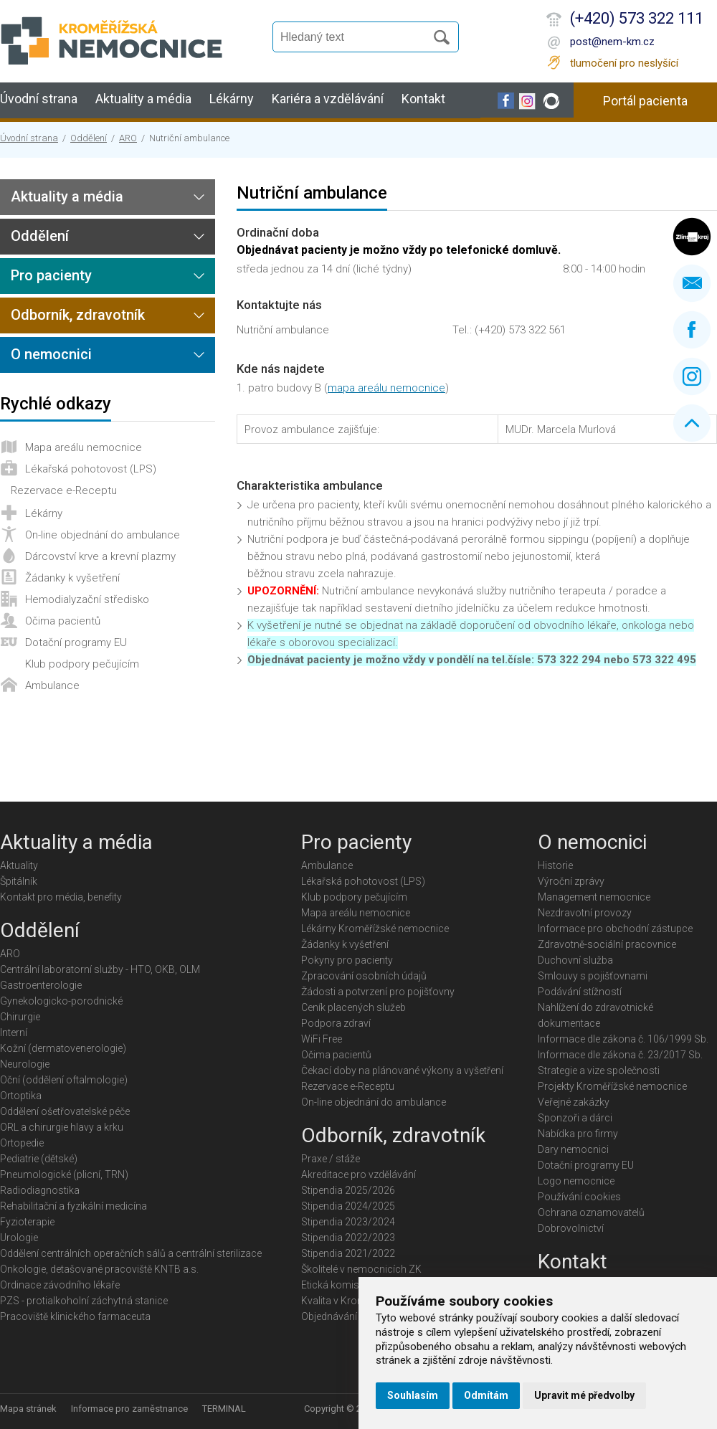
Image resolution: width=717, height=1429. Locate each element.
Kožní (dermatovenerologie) (63, 1048)
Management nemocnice (594, 897)
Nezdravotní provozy (585, 912)
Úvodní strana (38, 98)
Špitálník (18, 881)
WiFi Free (321, 1039)
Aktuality (19, 865)
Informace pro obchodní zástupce (615, 928)
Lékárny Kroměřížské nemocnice (375, 928)
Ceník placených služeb (353, 1007)
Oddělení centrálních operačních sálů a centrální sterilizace (131, 1253)
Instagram (691, 376)
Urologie (19, 1237)
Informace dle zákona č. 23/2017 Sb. (620, 1054)
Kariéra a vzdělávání (328, 98)
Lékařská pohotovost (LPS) (90, 468)
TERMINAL (224, 1408)
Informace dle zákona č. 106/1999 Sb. (623, 1039)
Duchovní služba (575, 960)
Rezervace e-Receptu (64, 490)
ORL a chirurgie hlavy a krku (61, 1127)
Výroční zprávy (571, 881)
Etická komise (332, 1285)
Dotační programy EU (76, 642)
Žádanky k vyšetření (72, 577)
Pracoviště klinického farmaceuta (75, 1316)
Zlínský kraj (691, 236)
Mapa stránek (28, 1408)
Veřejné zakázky (573, 1102)
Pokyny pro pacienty (347, 960)
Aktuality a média (143, 98)
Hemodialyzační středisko (87, 599)
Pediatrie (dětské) (38, 1158)
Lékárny (231, 98)
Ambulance (52, 685)
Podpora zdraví (336, 1023)
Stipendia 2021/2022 (348, 1253)
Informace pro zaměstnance (129, 1408)
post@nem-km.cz (612, 41)
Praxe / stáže (330, 1158)
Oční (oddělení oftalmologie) (64, 1080)
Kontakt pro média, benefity (61, 897)
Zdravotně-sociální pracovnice (607, 944)
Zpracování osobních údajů (364, 976)
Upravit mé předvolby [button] (584, 1395)
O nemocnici (51, 354)
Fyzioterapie (27, 1222)
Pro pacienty (51, 275)
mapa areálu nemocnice (386, 387)
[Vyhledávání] (355, 37)
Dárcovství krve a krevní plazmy (100, 556)
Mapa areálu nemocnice (83, 447)
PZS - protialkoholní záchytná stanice (84, 1300)
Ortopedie (22, 1143)
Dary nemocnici (573, 1149)
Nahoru (691, 423)
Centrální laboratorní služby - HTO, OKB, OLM (100, 969)
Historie (555, 865)
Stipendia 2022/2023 (348, 1237)
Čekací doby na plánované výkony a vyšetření (402, 1070)
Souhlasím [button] (412, 1395)
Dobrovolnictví (571, 1228)
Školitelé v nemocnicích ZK (361, 1269)
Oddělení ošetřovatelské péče (65, 1111)
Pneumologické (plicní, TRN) (64, 1174)
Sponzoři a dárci (575, 1118)
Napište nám (691, 283)
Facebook (691, 329)
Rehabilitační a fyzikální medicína (73, 1206)
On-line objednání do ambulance (102, 534)
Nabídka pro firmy (578, 1133)
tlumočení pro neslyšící (624, 63)
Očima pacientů (62, 620)
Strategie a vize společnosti (599, 1070)
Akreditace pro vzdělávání (358, 1174)
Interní (13, 1032)
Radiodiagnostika (40, 1190)
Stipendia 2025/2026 (348, 1190)
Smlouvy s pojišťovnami (592, 976)
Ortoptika (21, 1095)
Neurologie (24, 1064)
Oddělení (88, 138)
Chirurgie (20, 1016)
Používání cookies (579, 1196)
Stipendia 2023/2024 (348, 1222)
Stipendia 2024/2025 (348, 1206)
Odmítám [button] (486, 1395)
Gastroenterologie (41, 985)
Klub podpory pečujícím (82, 663)
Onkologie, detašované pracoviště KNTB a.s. (99, 1269)
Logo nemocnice (576, 1181)
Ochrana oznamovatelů (591, 1212)
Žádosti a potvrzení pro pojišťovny (378, 991)
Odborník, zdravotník (78, 314)
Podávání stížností (580, 991)
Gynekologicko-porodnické (61, 1001)
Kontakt (423, 98)
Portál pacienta (645, 100)
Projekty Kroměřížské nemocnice (612, 1086)
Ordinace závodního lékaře (60, 1285)
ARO (128, 138)
